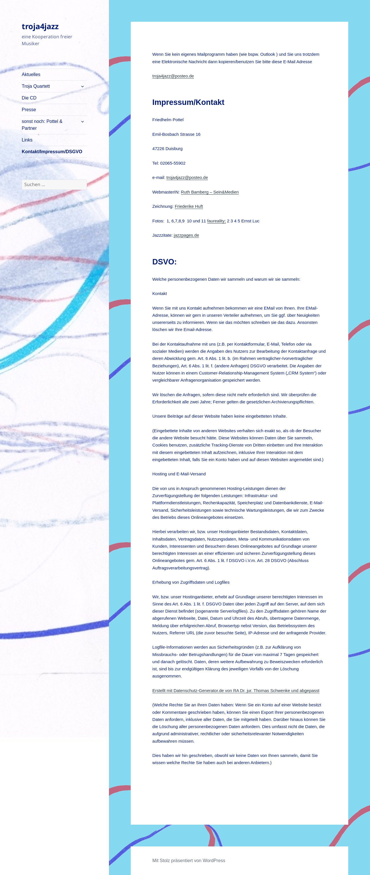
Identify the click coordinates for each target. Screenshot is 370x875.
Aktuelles (31, 74)
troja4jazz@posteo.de (173, 75)
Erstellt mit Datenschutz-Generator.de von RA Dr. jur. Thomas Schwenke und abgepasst (235, 690)
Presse (29, 109)
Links (27, 139)
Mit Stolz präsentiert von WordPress (188, 860)
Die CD (29, 97)
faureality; (216, 220)
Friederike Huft (189, 206)
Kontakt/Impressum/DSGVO (52, 151)
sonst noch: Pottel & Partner (42, 125)
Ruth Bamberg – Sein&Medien (210, 192)
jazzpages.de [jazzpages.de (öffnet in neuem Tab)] (186, 235)
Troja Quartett (36, 86)
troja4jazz (40, 26)
